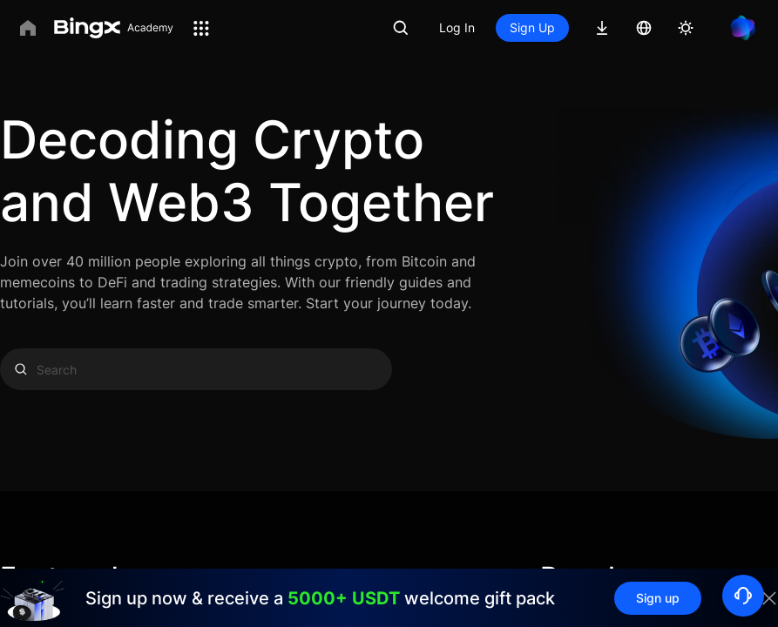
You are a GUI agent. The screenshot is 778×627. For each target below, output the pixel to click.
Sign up (658, 597)
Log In (457, 27)
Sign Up (532, 27)
